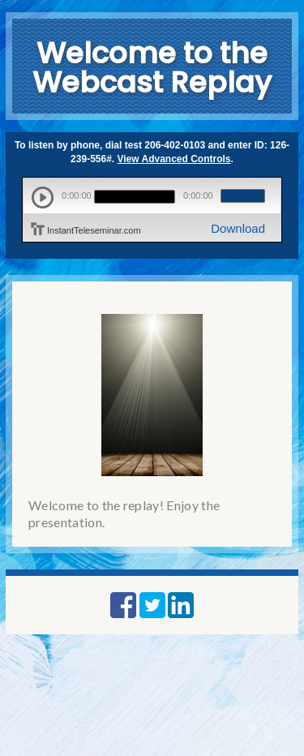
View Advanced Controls (174, 159)
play (43, 197)
